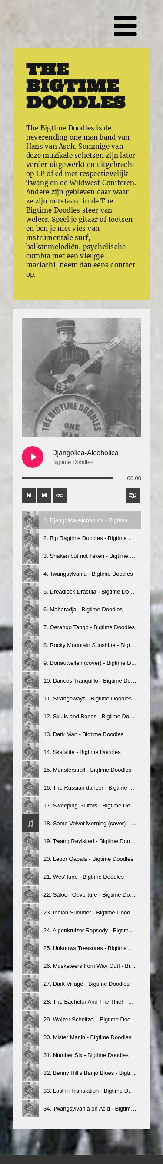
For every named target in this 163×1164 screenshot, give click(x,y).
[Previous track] (29, 495)
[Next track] (44, 495)
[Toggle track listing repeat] (60, 495)
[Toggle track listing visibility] (133, 495)
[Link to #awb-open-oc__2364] (125, 26)
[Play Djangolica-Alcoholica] (32, 457)
